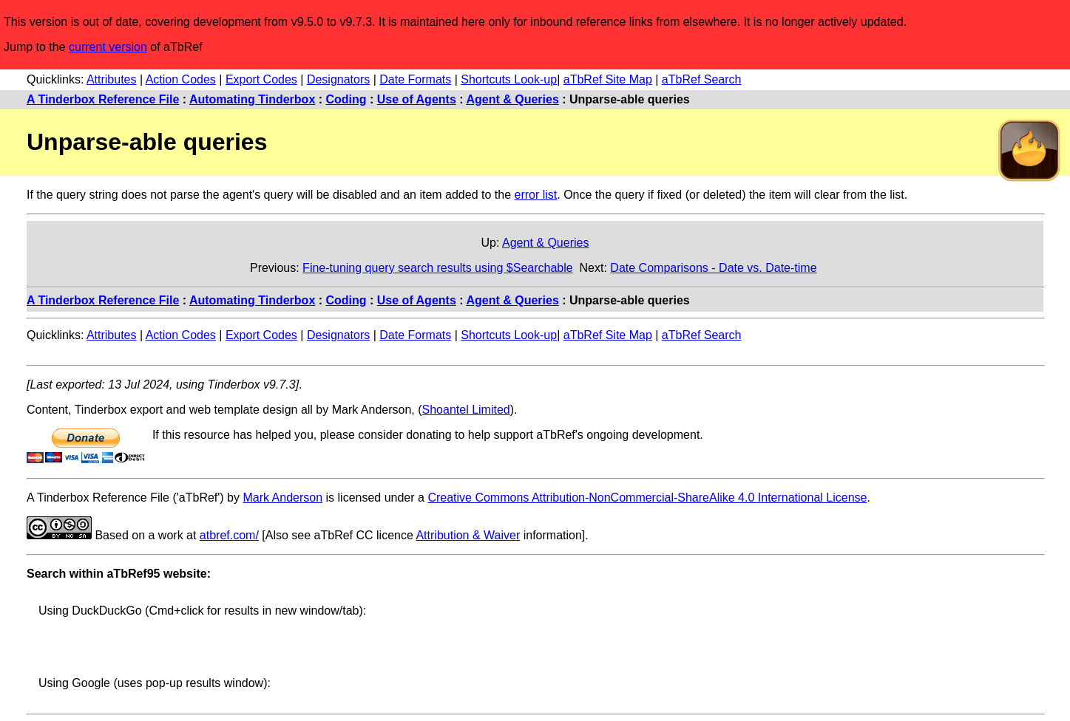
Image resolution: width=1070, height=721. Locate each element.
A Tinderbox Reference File (103, 99)
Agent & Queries (512, 99)
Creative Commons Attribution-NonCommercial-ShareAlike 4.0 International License (647, 497)
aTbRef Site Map (607, 79)
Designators (338, 79)
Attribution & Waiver (468, 535)
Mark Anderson (282, 497)
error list (535, 194)
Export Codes (261, 79)
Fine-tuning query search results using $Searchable (437, 268)
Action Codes (181, 79)
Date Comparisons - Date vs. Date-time (713, 268)
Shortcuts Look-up (509, 79)
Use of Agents (416, 99)
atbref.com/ (229, 535)
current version (108, 47)
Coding (346, 99)
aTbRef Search (702, 79)
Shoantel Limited (466, 409)
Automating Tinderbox (252, 99)
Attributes (112, 79)
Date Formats (415, 79)
